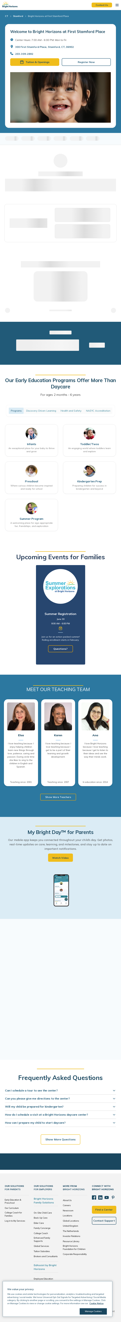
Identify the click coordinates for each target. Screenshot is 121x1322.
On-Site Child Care (43, 1212)
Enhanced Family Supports (42, 1239)
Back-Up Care (40, 1218)
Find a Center (104, 1207)
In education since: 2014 (95, 782)
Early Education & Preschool (13, 1201)
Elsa (21, 735)
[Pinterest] (109, 1196)
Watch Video (60, 857)
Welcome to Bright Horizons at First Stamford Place (57, 31)
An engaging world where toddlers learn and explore (89, 450)
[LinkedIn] (98, 1196)
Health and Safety (71, 410)
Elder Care (39, 1223)
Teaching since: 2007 (58, 782)
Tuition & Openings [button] (35, 62)
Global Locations (71, 1221)
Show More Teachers (58, 797)
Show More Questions (60, 1139)
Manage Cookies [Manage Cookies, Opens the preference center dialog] (92, 1311)
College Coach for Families (13, 1214)
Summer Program (31, 519)
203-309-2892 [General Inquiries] (24, 53)
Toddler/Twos (89, 444)
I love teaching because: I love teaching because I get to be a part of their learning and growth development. (58, 750)
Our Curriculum (12, 1208)
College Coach (41, 1233)
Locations (67, 1215)
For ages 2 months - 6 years (60, 395)
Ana (95, 735)
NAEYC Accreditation (98, 410)
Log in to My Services (15, 1221)
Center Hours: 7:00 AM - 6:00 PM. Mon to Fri (40, 40)
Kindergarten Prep (89, 481)
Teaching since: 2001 (21, 782)
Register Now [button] (86, 62)
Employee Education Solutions (43, 1280)
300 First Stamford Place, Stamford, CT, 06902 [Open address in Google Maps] (44, 46)
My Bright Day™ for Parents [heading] (61, 832)
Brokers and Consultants (46, 1256)
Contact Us (102, 4)
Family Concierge (42, 1228)
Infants (31, 444)
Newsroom (68, 1210)
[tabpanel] (60, 615)
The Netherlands (71, 1231)
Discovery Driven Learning (41, 410)
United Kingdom (70, 1226)
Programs (16, 410)
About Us (67, 1200)
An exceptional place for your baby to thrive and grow (31, 450)
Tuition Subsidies (42, 1251)
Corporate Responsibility (75, 1254)
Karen (58, 735)
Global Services (41, 1246)
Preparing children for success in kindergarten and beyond (89, 487)
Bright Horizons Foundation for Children (74, 1247)
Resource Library (71, 1241)
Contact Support (104, 1218)
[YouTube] (103, 1196)
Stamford (18, 16)
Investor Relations (71, 1236)
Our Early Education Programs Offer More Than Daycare (60, 383)
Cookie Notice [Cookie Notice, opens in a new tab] (96, 1303)
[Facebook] (93, 1196)
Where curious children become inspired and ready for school (32, 487)
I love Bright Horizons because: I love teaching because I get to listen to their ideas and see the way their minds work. (95, 750)
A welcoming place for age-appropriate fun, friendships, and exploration (31, 525)
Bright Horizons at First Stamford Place (48, 16)
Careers (67, 1205)
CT (6, 16)
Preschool (31, 481)
